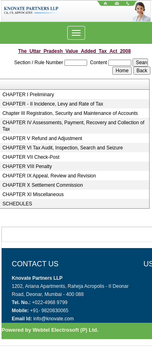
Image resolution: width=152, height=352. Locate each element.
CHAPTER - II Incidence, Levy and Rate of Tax (52, 104)
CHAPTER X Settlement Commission (42, 185)
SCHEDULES (17, 204)
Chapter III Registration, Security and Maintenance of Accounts (70, 113)
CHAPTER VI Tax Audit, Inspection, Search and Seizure (62, 148)
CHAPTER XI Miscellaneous (33, 194)
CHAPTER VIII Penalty (27, 166)
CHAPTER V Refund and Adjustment (42, 138)
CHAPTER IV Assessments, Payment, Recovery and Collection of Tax (73, 126)
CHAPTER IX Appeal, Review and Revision (49, 176)
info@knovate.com (53, 319)
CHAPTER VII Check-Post (31, 157)
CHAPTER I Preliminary (28, 94)
